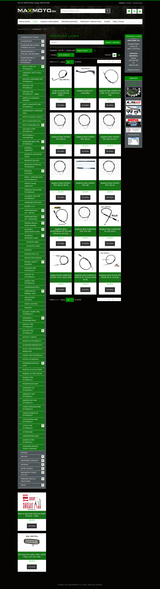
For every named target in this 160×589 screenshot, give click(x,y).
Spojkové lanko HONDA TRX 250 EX (60, 138)
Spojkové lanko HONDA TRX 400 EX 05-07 (110, 138)
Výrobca (54, 55)
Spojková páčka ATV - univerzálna (85, 92)
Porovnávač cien (133, 135)
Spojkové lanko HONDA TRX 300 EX (85, 138)
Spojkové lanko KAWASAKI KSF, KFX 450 (85, 230)
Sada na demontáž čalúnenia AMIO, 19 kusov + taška (32, 515)
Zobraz (62, 62)
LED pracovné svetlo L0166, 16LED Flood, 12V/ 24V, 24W (32, 556)
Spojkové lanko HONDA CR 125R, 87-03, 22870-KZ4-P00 (110, 93)
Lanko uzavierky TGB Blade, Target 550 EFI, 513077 (61, 93)
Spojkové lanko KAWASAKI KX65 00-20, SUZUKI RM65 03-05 (85, 277)
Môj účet (129, 3)
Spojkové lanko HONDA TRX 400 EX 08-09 (60, 184)
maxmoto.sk (37, 29)
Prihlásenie (122, 3)
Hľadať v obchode (112, 42)
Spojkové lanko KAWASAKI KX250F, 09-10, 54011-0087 (61, 276)
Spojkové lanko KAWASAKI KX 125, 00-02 (110, 230)
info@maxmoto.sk (133, 70)
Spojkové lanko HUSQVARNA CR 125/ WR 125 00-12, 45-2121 (60, 231)
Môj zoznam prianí (137, 3)
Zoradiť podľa (70, 50)
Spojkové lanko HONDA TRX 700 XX (110, 184)
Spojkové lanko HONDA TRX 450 (85, 184)
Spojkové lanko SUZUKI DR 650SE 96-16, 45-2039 (110, 276)
